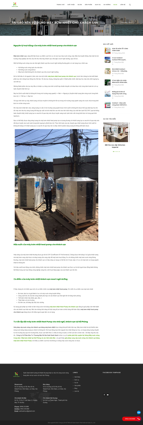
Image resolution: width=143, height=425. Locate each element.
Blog (130, 22)
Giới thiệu (77, 377)
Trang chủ (60, 4)
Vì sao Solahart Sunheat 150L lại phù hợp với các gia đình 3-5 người (119, 61)
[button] (113, 151)
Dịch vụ (77, 380)
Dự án (76, 382)
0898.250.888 (24, 406)
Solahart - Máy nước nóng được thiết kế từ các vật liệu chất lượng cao (119, 106)
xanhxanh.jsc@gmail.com (27, 411)
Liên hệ (77, 391)
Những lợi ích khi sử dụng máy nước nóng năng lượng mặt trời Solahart (119, 94)
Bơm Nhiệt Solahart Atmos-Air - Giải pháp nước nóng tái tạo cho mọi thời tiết (119, 72)
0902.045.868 (24, 409)
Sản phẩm (78, 385)
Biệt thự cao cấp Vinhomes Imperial (116, 146)
